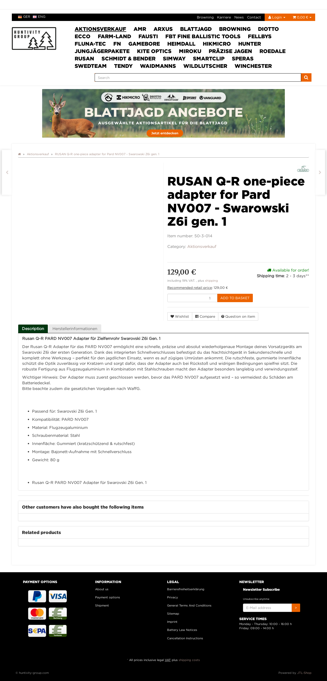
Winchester (253, 66)
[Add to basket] (235, 298)
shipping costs (189, 660)
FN (117, 44)
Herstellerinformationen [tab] (74, 328)
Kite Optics (154, 51)
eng (39, 16)
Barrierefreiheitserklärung (185, 589)
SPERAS (243, 58)
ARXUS (163, 29)
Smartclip (208, 58)
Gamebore (144, 44)
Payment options (107, 597)
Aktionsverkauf (100, 29)
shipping (211, 280)
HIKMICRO (217, 44)
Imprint (172, 621)
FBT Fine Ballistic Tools (203, 36)
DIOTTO (268, 29)
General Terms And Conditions (189, 605)
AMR (140, 29)
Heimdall (181, 44)
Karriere (224, 17)
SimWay (174, 58)
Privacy (172, 597)
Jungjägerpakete (102, 51)
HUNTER (249, 44)
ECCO (82, 36)
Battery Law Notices (182, 629)
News (239, 17)
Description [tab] (33, 328)
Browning (205, 17)
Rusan (84, 58)
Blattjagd (196, 29)
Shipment (102, 605)
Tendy (123, 66)
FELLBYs (260, 36)
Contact (254, 17)
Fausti (148, 36)
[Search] (198, 77)
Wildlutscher (205, 66)
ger (24, 16)
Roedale (272, 51)
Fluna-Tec (90, 44)
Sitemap (173, 613)
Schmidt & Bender (128, 58)
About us (101, 589)
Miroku (190, 51)
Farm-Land (114, 36)
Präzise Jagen (230, 51)
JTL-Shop (304, 672)
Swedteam (91, 66)
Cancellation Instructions (185, 638)
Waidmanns (158, 66)
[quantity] (192, 298)
